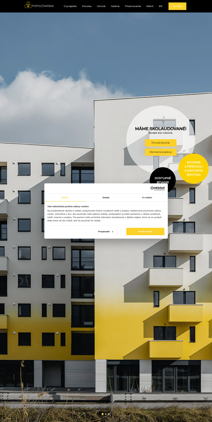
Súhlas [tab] (64, 197)
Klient (149, 6)
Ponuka (86, 6)
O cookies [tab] (147, 197)
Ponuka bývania (161, 142)
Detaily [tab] (106, 197)
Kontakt (177, 6)
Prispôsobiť (105, 231)
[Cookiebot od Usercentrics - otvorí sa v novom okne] (153, 188)
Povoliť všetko (145, 231)
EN (160, 6)
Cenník (101, 6)
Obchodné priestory (161, 152)
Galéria (115, 6)
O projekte (70, 6)
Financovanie (133, 6)
